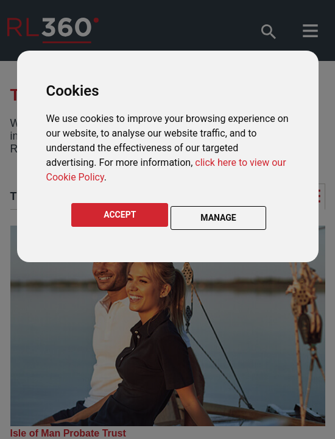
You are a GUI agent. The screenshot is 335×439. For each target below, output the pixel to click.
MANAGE (218, 218)
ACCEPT (120, 215)
